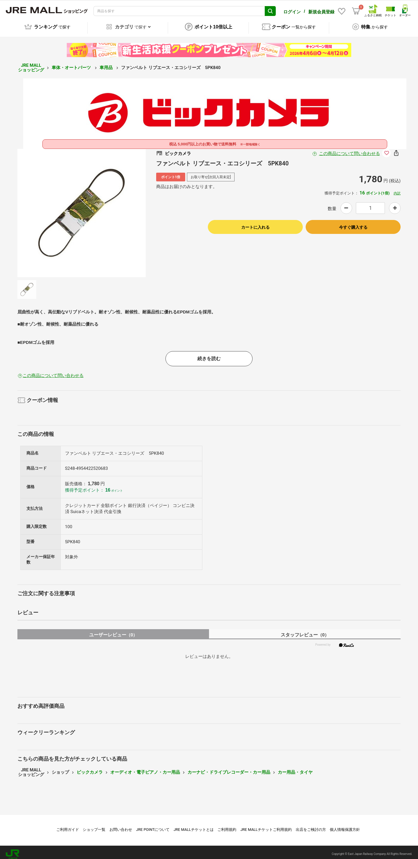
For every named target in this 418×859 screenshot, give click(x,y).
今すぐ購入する (353, 223)
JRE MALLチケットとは (194, 825)
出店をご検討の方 (311, 825)
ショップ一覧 (94, 825)
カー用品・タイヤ (295, 768)
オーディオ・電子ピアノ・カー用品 (145, 768)
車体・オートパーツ (72, 63)
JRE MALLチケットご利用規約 (266, 825)
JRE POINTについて (153, 825)
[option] (81, 209)
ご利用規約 (226, 825)
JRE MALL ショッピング (31, 64)
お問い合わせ (120, 825)
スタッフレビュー (305, 631)
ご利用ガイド (67, 825)
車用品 (107, 63)
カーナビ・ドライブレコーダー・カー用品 (229, 768)
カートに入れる (255, 223)
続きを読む (209, 354)
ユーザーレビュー (113, 631)
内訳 (397, 189)
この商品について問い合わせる (349, 149)
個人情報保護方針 (345, 825)
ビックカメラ (90, 768)
